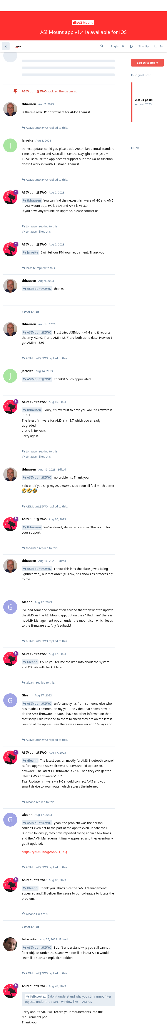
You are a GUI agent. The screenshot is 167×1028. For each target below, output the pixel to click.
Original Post (140, 35)
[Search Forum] (102, 6)
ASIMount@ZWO (39, 248)
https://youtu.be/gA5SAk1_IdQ (44, 811)
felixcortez (38, 956)
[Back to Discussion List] (6, 6)
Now (135, 108)
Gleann (32, 621)
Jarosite (32, 212)
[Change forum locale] (117, 6)
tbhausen (34, 160)
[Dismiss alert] (103, 1019)
